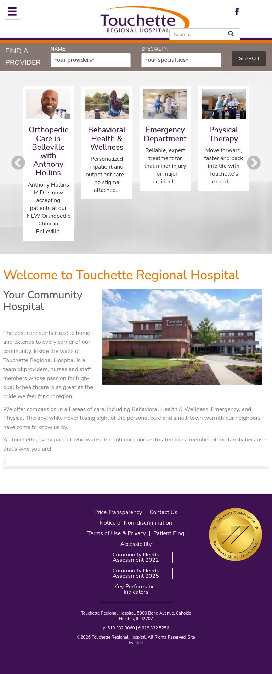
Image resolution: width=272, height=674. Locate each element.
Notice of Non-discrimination (136, 523)
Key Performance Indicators (136, 589)
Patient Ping (168, 533)
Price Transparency (118, 512)
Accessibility (136, 544)
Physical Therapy (223, 134)
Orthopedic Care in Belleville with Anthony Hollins (48, 151)
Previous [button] (18, 163)
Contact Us (163, 512)
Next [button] (254, 163)
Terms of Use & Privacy (116, 533)
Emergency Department (165, 134)
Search (249, 58)
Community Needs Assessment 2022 (135, 557)
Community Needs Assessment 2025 (135, 573)
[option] (48, 163)
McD (139, 643)
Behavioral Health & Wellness (106, 138)
